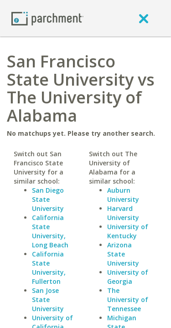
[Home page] (47, 18)
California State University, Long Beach (50, 231)
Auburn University (123, 195)
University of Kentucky (127, 231)
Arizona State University (123, 254)
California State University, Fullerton (49, 268)
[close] (144, 18)
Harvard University (123, 213)
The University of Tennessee (127, 299)
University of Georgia (127, 277)
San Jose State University (48, 299)
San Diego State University (48, 199)
